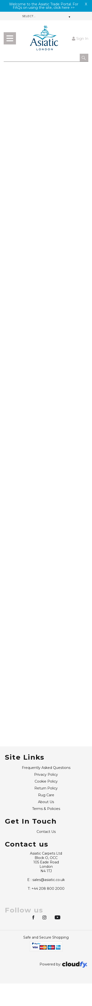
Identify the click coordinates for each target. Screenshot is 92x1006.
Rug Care (46, 795)
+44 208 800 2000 (46, 888)
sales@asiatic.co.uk (46, 880)
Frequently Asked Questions (46, 767)
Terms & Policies (46, 809)
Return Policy (46, 788)
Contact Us (46, 831)
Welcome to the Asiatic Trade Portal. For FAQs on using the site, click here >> (43, 6)
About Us (46, 802)
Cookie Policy (46, 781)
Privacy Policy (46, 774)
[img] (33, 917)
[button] (84, 58)
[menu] (10, 38)
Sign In (80, 38)
